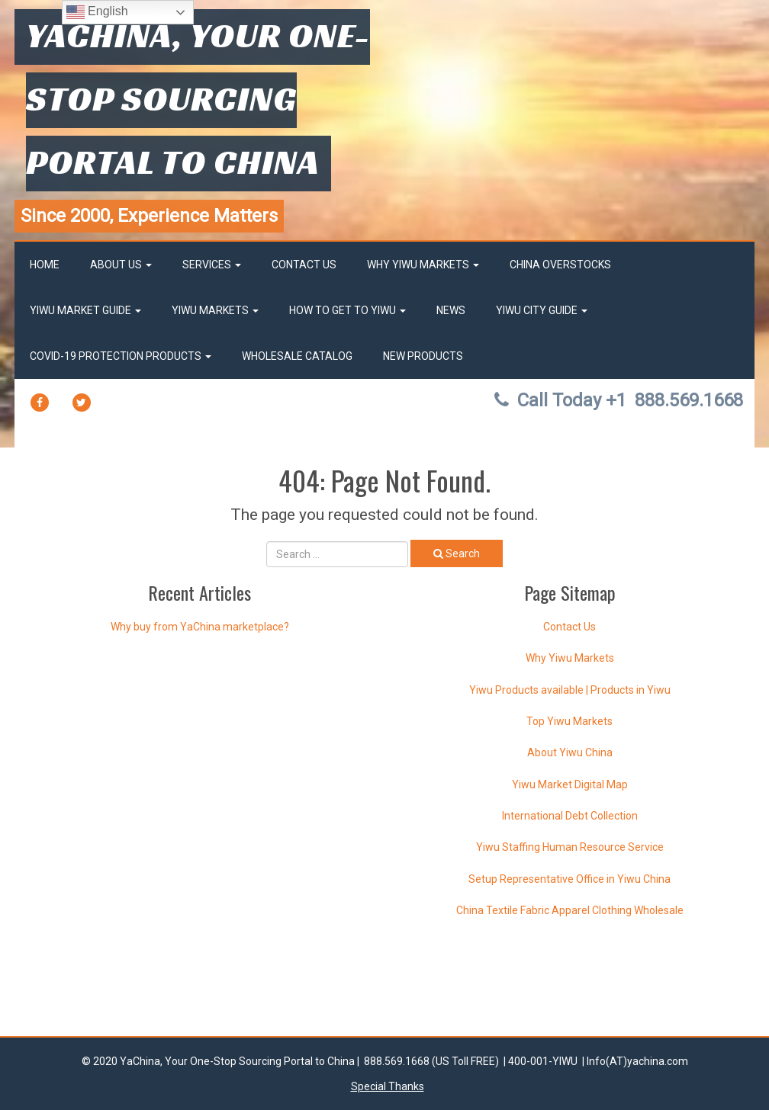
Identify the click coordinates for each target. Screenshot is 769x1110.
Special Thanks (387, 1086)
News (450, 310)
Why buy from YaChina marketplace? (200, 627)
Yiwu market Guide (85, 310)
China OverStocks (560, 264)
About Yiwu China (570, 752)
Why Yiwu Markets (423, 264)
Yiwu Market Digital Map (570, 784)
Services (211, 264)
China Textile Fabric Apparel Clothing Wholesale (570, 910)
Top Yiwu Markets (569, 721)
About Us (121, 264)
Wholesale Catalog (297, 356)
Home (45, 264)
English (97, 12)
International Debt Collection (570, 816)
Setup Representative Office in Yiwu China (569, 879)
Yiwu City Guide (541, 310)
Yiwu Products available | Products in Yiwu (570, 690)
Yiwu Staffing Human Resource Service (570, 847)
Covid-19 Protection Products (120, 356)
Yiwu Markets (215, 310)
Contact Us (304, 264)
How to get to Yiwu (347, 310)
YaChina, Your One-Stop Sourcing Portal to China (198, 98)
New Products (423, 356)
